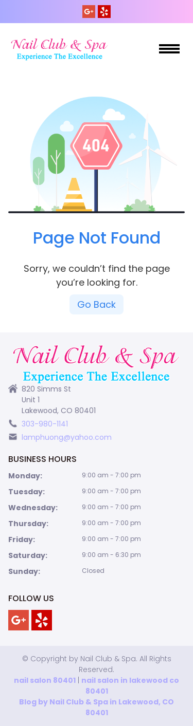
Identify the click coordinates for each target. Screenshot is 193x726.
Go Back (96, 304)
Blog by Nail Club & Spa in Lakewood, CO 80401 (96, 707)
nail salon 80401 (45, 680)
